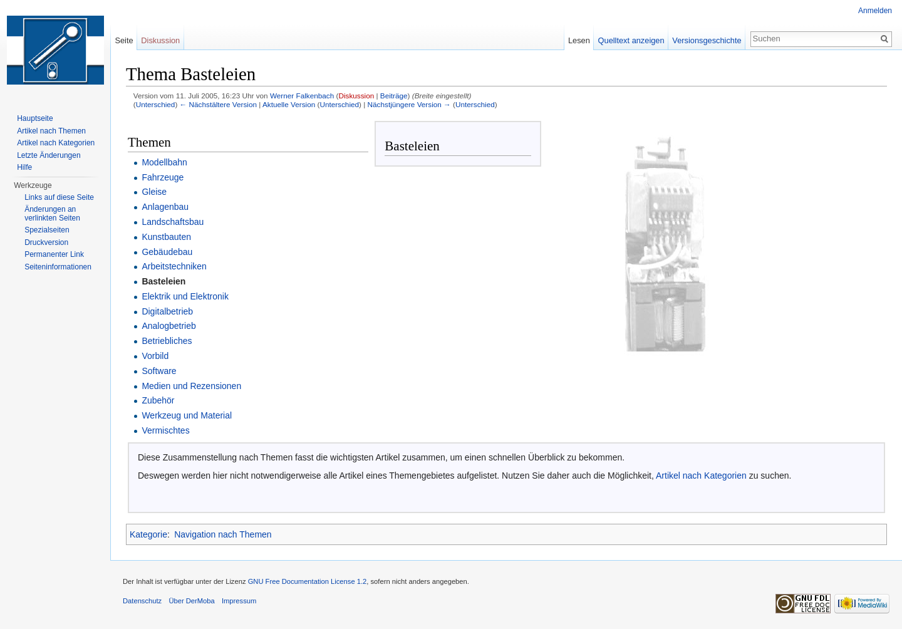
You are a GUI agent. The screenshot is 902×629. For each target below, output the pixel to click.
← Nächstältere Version (218, 104)
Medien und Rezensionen (191, 386)
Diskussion (356, 95)
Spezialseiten (46, 230)
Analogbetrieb (168, 326)
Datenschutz (142, 601)
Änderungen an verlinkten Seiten (52, 213)
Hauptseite (35, 118)
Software (159, 371)
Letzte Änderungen (48, 155)
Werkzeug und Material (187, 415)
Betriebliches (167, 341)
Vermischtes (165, 430)
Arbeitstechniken (174, 266)
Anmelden (875, 10)
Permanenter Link (54, 254)
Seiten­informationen (57, 267)
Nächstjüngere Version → (409, 104)
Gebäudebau (167, 252)
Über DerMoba (191, 601)
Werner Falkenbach (302, 95)
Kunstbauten (166, 237)
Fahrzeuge (163, 177)
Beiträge (394, 95)
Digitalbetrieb (167, 311)
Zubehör (158, 400)
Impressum (239, 601)
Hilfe (24, 167)
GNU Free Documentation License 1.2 (307, 581)
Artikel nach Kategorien (701, 475)
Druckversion (46, 242)
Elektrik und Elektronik (185, 296)
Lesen (579, 40)
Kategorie (148, 534)
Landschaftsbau (173, 222)
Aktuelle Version (288, 104)
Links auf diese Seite (59, 197)
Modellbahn (164, 162)
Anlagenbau (165, 207)
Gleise (154, 192)
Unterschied (155, 104)
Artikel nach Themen (51, 131)
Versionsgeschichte (706, 40)
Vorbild (155, 356)
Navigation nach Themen (222, 534)
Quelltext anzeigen (631, 40)
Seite (124, 40)
